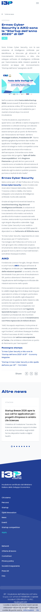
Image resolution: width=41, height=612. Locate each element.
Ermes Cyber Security (11, 185)
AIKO (16, 265)
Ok (37, 610)
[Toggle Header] (37, 3)
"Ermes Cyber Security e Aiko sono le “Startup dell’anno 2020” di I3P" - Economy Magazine (19, 354)
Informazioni (28, 610)
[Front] (10, 3)
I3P (4, 38)
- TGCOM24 (21, 365)
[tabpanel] (20, 422)
